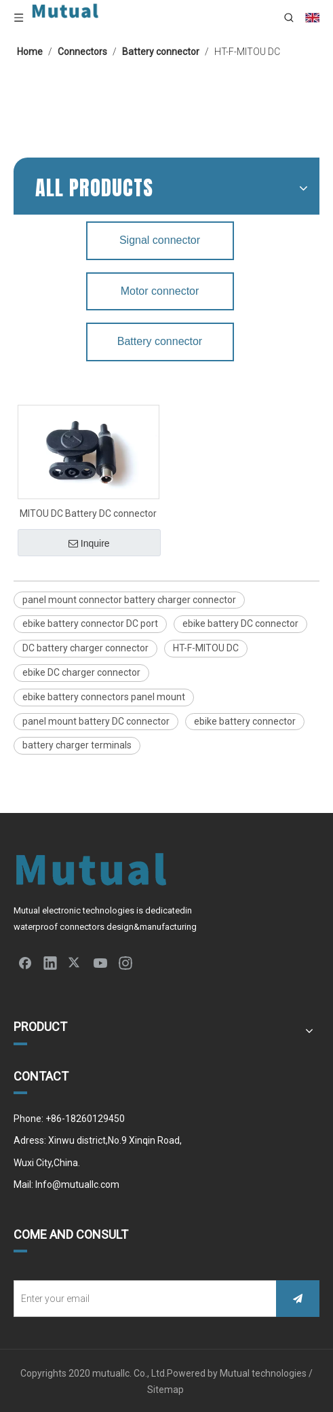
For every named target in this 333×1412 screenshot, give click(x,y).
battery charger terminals (77, 745)
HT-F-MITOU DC (206, 647)
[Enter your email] (142, 1298)
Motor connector (160, 291)
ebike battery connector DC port (90, 623)
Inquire (89, 543)
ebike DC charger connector (81, 672)
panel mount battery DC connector (96, 721)
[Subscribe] (297, 1298)
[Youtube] (100, 962)
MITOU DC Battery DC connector (88, 513)
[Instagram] (125, 962)
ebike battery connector (245, 721)
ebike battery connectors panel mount (103, 696)
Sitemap (166, 1389)
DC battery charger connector (85, 647)
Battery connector (159, 341)
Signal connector (159, 240)
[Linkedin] (50, 962)
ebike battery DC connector (240, 623)
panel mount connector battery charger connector (129, 599)
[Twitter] (75, 962)
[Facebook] (25, 962)
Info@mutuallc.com (77, 1184)
